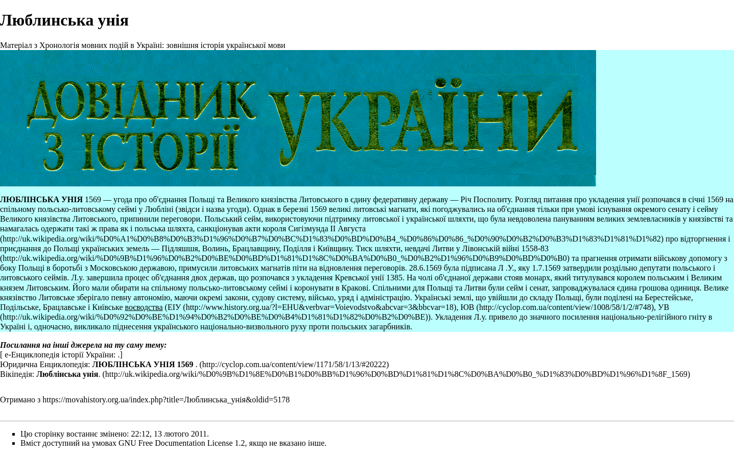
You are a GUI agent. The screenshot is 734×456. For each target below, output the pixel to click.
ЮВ (467, 307)
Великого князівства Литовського (284, 199)
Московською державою (132, 267)
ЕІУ (174, 307)
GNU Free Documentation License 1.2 (182, 443)
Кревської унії (359, 277)
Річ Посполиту (485, 199)
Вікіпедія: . (50, 374)
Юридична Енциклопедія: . (98, 364)
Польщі (202, 199)
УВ (663, 307)
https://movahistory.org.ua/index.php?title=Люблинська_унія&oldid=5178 (166, 399)
